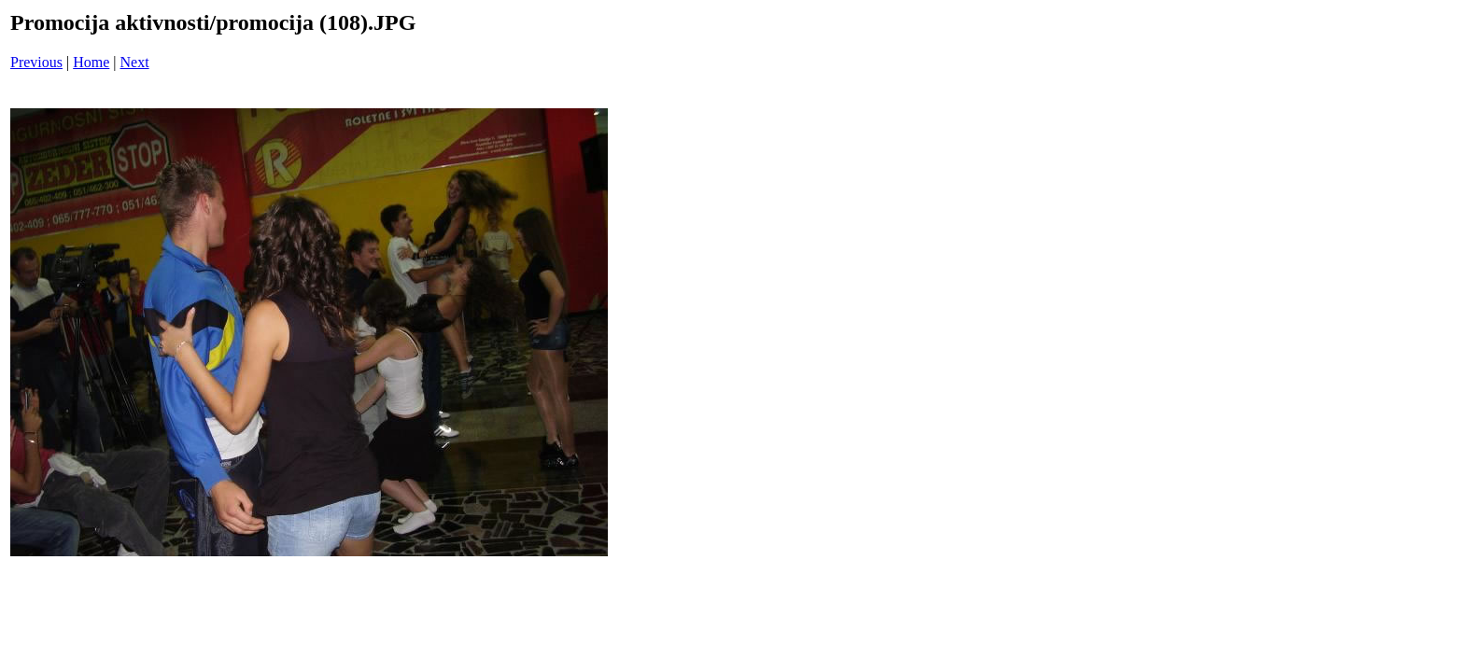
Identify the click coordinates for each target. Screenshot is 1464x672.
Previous (36, 62)
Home (91, 62)
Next (134, 62)
